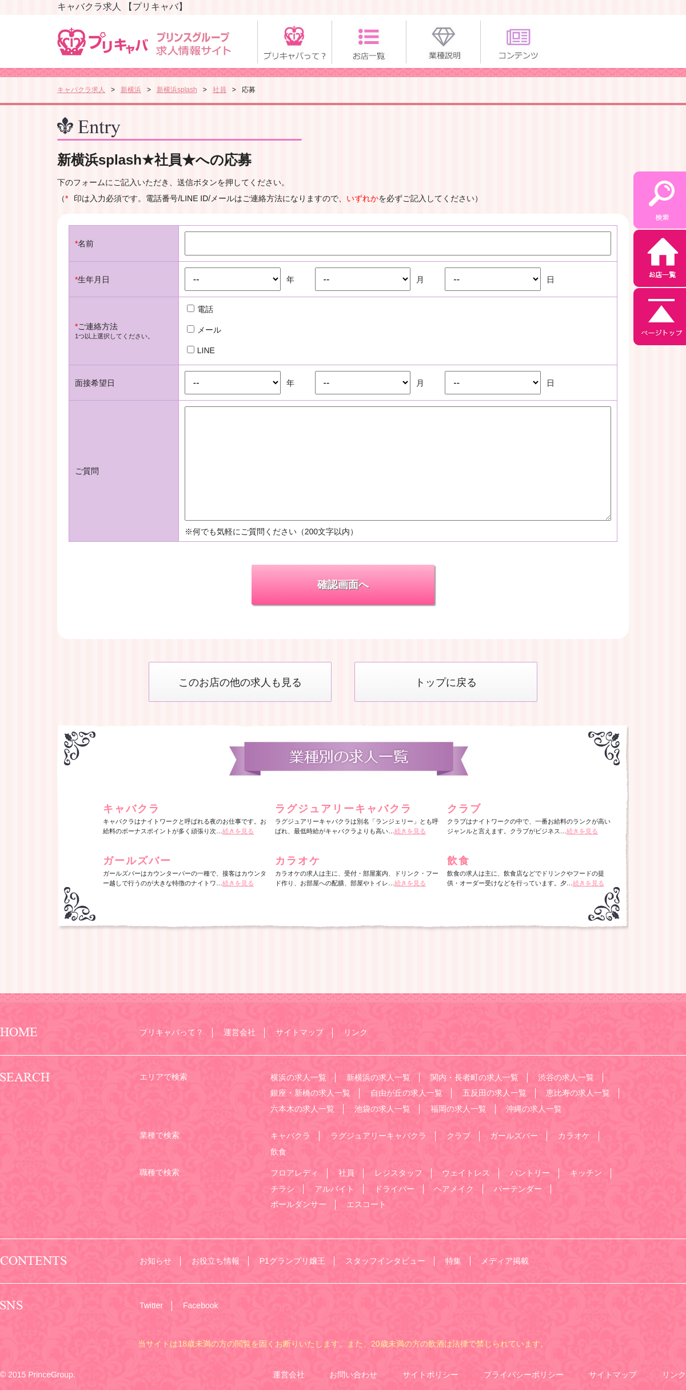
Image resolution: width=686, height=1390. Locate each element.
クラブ (464, 808)
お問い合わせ (353, 1374)
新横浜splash (177, 90)
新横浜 (131, 90)
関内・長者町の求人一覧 (474, 1077)
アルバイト (334, 1188)
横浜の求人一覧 (298, 1077)
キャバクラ (131, 808)
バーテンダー (518, 1188)
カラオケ (298, 860)
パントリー (530, 1172)
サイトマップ (300, 1032)
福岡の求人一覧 (458, 1108)
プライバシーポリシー (524, 1374)
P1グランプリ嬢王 (292, 1260)
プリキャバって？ (171, 1032)
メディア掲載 (505, 1260)
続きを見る (238, 831)
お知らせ (155, 1260)
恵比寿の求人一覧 (578, 1092)
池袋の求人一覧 (382, 1108)
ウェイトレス (466, 1172)
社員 (219, 90)
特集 (453, 1260)
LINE (201, 350)
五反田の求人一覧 (494, 1092)
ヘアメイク (454, 1188)
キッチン (586, 1172)
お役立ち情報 (216, 1260)
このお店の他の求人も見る (240, 682)
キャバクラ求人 (81, 90)
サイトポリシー (430, 1374)
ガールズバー (137, 860)
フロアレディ (294, 1172)
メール (204, 329)
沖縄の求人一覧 (534, 1108)
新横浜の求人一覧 (378, 1077)
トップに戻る (446, 682)
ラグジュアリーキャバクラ (343, 808)
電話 (200, 309)
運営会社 (240, 1032)
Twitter (151, 1305)
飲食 (458, 860)
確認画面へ (343, 584)
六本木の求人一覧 (302, 1108)
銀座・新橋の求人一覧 (310, 1092)
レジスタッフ (398, 1172)
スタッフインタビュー (385, 1260)
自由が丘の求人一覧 (406, 1092)
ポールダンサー (298, 1204)
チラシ (282, 1188)
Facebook (200, 1305)
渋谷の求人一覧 (566, 1077)
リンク (356, 1032)
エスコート (366, 1204)
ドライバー (394, 1188)
